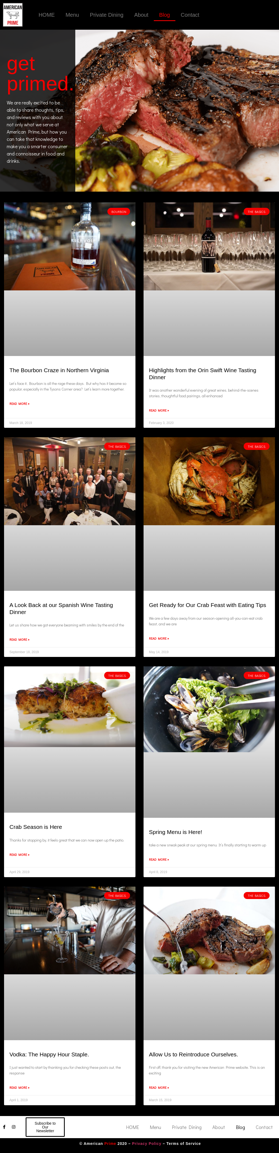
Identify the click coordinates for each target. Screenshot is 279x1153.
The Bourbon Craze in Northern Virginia (59, 370)
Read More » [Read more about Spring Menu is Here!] (159, 859)
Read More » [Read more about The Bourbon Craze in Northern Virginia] (19, 403)
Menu (72, 15)
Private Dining (107, 15)
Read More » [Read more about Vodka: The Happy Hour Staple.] (19, 1087)
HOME (47, 15)
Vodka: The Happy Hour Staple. (49, 1054)
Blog (164, 15)
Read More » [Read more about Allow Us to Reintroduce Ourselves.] (159, 1087)
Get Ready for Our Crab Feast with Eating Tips (207, 605)
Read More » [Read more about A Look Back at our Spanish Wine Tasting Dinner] (19, 639)
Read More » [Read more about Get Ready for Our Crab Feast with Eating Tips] (159, 638)
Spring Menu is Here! (175, 832)
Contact (190, 15)
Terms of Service (183, 1143)
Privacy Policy (146, 1143)
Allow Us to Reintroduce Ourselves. (193, 1054)
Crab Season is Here (35, 827)
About (141, 15)
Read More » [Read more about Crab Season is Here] (19, 854)
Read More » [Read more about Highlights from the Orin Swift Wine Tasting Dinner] (159, 410)
